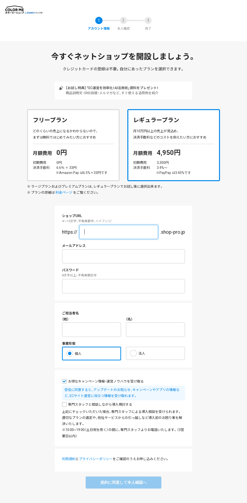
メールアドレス (74, 246)
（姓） (65, 319)
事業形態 (68, 343)
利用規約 (68, 459)
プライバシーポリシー (96, 459)
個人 (78, 354)
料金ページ (63, 192)
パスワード (70, 270)
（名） (129, 319)
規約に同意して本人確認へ (123, 482)
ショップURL (72, 216)
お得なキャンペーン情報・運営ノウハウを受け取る (106, 381)
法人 (141, 353)
